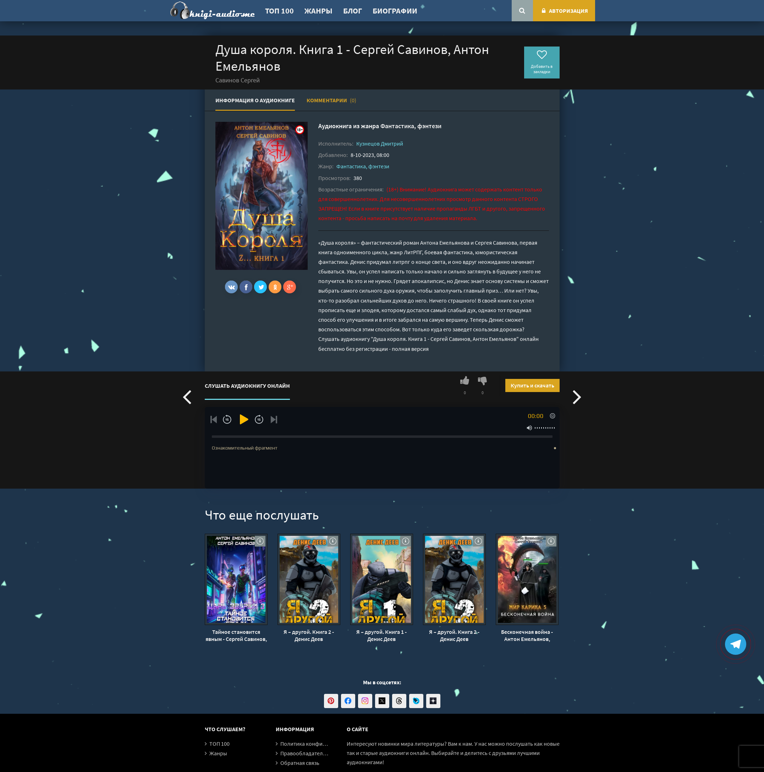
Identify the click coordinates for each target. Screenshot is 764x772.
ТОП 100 (279, 11)
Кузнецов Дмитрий (379, 143)
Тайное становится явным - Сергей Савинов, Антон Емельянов (236, 635)
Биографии (395, 11)
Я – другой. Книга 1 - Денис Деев (381, 635)
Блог (352, 11)
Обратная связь (299, 762)
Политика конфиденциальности (321, 743)
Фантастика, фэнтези (410, 126)
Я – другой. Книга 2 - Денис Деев (309, 635)
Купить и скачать (532, 385)
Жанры (318, 11)
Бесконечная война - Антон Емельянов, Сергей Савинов (527, 635)
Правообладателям (304, 753)
